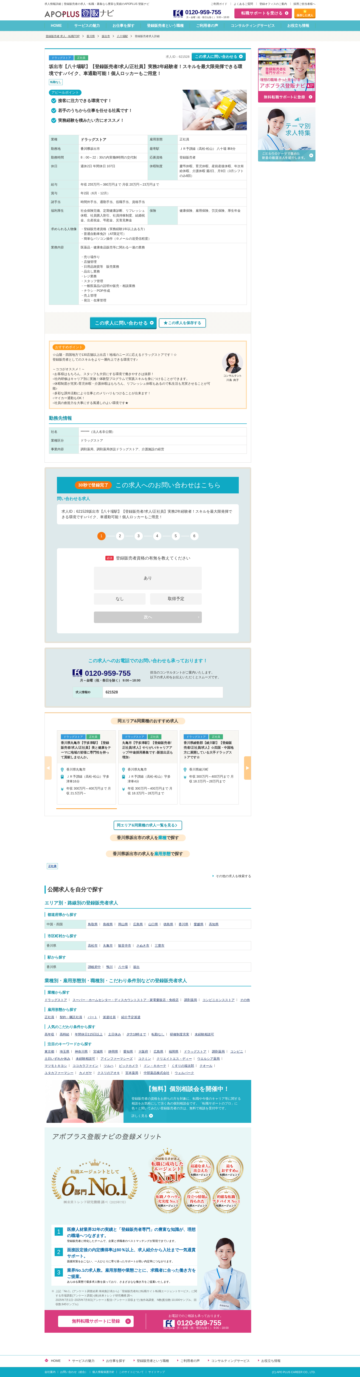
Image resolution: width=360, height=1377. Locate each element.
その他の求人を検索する (233, 876)
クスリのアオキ (108, 1073)
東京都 (49, 1051)
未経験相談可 (204, 1034)
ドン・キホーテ (155, 1066)
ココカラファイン (85, 1066)
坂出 (136, 967)
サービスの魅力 (87, 26)
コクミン (144, 1058)
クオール (206, 1066)
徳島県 (168, 924)
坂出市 (106, 36)
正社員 (52, 866)
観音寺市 (124, 945)
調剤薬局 (190, 1000)
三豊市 (159, 945)
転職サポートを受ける (262, 13)
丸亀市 (108, 945)
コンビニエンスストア (218, 1000)
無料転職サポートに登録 (96, 1321)
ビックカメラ (128, 1066)
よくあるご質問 (243, 4)
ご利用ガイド (219, 4)
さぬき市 (142, 945)
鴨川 (109, 967)
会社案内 (50, 1372)
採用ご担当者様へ (304, 4)
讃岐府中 (94, 967)
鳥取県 (93, 924)
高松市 (93, 945)
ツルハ (108, 1066)
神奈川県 (81, 1051)
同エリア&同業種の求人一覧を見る (146, 825)
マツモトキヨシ (56, 1066)
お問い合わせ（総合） (74, 1372)
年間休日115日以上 (89, 1034)
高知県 (214, 924)
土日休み (114, 1034)
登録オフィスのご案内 (273, 4)
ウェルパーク (184, 1073)
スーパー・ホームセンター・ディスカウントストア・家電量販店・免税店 (126, 1000)
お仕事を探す (123, 26)
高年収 (49, 1034)
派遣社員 (109, 1017)
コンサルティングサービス (253, 26)
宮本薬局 (131, 1073)
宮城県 (98, 1051)
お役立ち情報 (298, 26)
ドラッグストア (56, 1000)
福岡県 (173, 1051)
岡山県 (123, 924)
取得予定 (176, 598)
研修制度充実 (179, 1034)
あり (148, 578)
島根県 (108, 924)
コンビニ (236, 1051)
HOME (56, 26)
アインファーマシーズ (117, 1058)
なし (120, 598)
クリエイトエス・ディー (174, 1058)
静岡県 (113, 1051)
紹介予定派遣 (131, 1017)
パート (92, 1017)
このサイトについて (131, 1372)
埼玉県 (64, 1051)
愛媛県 (198, 924)
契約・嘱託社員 (71, 1017)
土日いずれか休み (57, 1058)
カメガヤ (85, 1073)
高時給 (64, 1034)
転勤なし (158, 1034)
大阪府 (143, 1051)
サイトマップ (156, 1372)
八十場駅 (122, 36)
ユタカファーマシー (59, 1073)
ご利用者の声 (207, 26)
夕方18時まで (136, 1034)
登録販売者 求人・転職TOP (63, 36)
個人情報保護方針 (103, 1372)
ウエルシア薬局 (208, 1058)
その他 (245, 1000)
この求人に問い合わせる (216, 56)
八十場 (123, 967)
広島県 (138, 924)
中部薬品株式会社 (156, 1073)
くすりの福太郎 (183, 1066)
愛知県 (128, 1051)
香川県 (91, 36)
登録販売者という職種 (165, 26)
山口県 (153, 924)
